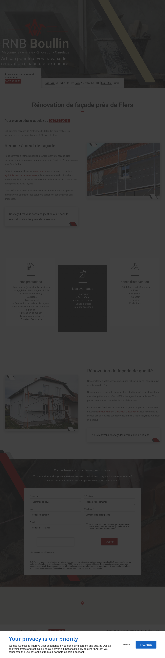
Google (68, 652)
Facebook (78, 652)
